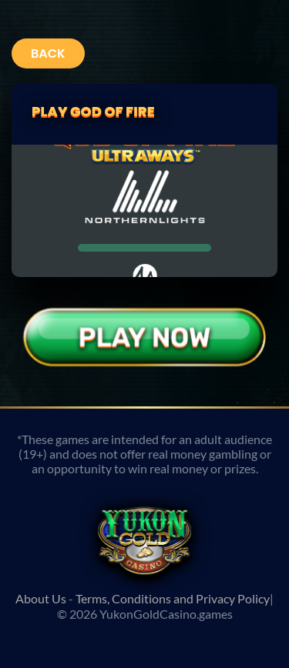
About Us (40, 598)
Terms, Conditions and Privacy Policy (173, 598)
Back (48, 53)
